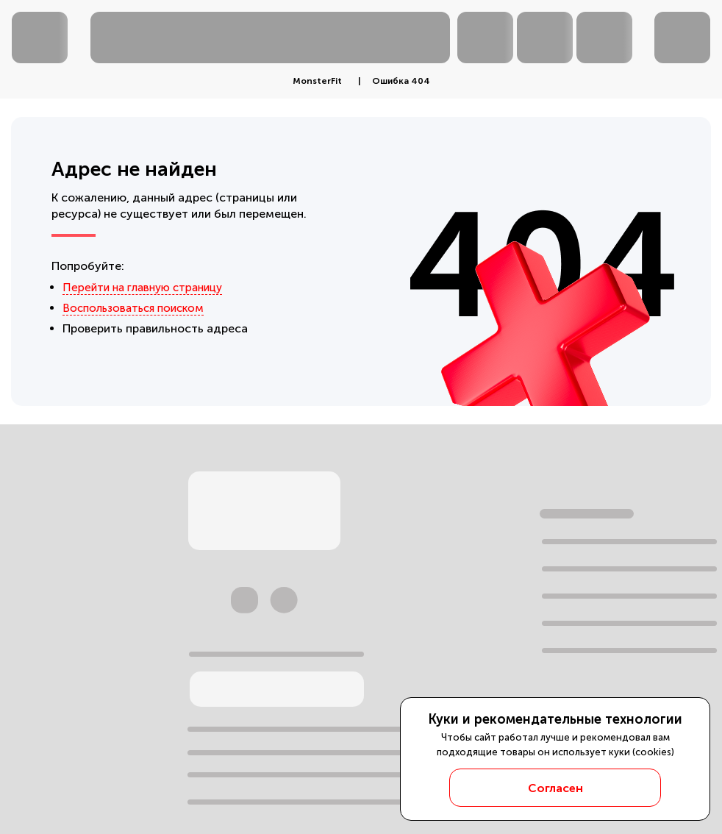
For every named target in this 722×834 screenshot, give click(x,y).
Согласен (555, 788)
